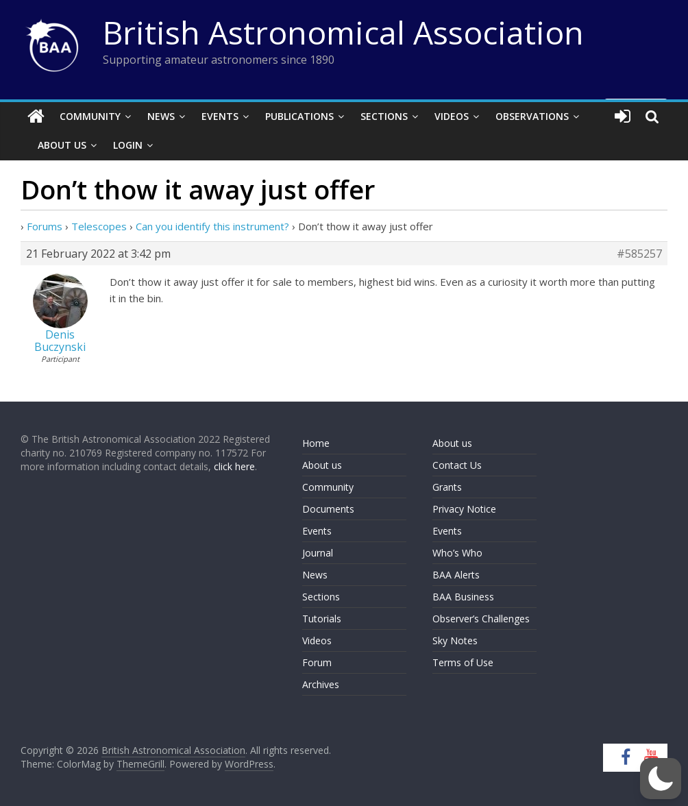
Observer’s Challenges (481, 618)
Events (219, 116)
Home (316, 443)
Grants (447, 486)
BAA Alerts (456, 574)
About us (322, 465)
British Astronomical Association (343, 32)
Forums (44, 226)
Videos (451, 116)
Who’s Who (457, 552)
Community (90, 116)
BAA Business (463, 596)
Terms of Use (462, 662)
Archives (320, 684)
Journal (317, 552)
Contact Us (457, 465)
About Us (62, 144)
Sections (384, 116)
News (161, 116)
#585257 (639, 253)
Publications (299, 116)
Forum (317, 662)
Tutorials (321, 618)
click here (234, 466)
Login (128, 144)
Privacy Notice (464, 508)
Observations (532, 116)
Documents (328, 508)
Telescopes (99, 226)
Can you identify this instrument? (212, 226)
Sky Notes (455, 640)
